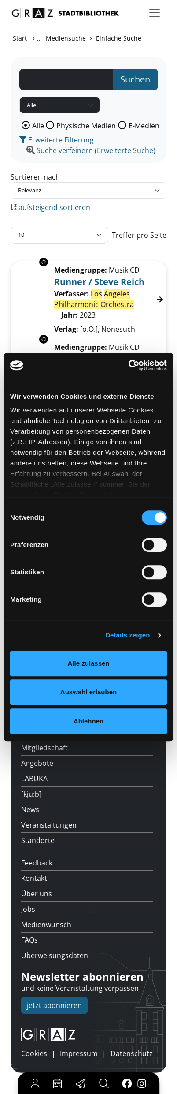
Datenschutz (132, 1053)
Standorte (38, 840)
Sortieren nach (35, 177)
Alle (38, 126)
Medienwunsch (46, 924)
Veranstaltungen (49, 825)
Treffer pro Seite (139, 235)
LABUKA (34, 778)
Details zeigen (127, 635)
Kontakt (34, 878)
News (30, 809)
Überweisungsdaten (54, 955)
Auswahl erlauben (88, 692)
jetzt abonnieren (54, 1005)
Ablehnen (88, 721)
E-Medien (144, 126)
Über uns (36, 894)
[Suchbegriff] (66, 79)
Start (20, 38)
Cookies (34, 1053)
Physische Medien (86, 126)
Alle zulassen (88, 663)
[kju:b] (31, 794)
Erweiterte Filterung (56, 140)
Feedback (36, 863)
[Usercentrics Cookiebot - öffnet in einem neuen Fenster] (128, 365)
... (39, 38)
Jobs (28, 909)
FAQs (29, 940)
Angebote (37, 763)
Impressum (79, 1053)
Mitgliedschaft (44, 748)
